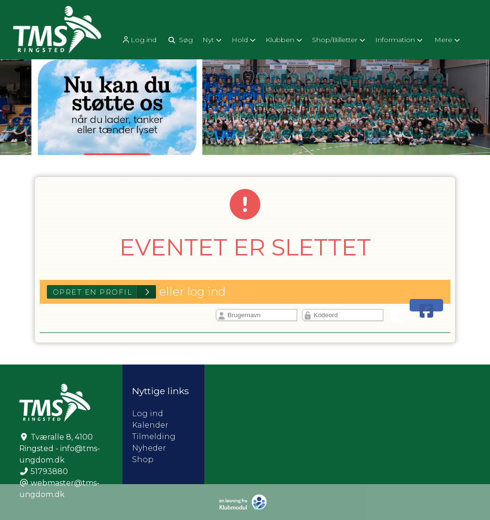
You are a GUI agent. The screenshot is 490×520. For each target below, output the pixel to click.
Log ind (138, 40)
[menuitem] (139, 39)
